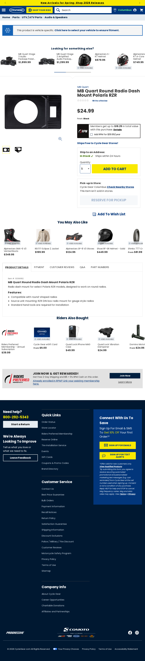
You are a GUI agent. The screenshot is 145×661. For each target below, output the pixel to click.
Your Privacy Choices (68, 649)
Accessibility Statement (126, 649)
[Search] (83, 10)
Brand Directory (50, 468)
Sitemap (46, 570)
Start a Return (20, 424)
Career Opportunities (53, 599)
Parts (15, 17)
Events (45, 451)
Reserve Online (50, 439)
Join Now (125, 375)
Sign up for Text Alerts (120, 455)
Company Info (54, 587)
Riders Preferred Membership (57, 433)
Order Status (48, 422)
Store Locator (49, 427)
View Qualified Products (111, 466)
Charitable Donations (53, 605)
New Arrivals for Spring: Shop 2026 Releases (72, 2)
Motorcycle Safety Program (56, 553)
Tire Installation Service (54, 445)
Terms (123, 494)
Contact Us (48, 488)
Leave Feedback (20, 458)
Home (6, 17)
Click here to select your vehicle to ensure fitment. (87, 30)
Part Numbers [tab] (100, 267)
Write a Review (99, 100)
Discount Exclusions (52, 535)
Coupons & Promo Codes (55, 463)
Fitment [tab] (39, 267)
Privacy (131, 494)
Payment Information (53, 506)
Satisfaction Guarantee (54, 524)
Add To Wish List (111, 214)
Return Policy (48, 518)
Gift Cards (47, 457)
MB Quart (83, 87)
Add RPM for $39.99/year (107, 134)
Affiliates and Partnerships (56, 611)
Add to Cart (114, 169)
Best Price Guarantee (53, 494)
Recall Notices (49, 512)
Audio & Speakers (56, 17)
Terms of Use (49, 565)
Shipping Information (53, 529)
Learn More (125, 382)
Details (117, 129)
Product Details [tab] (16, 267)
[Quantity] (85, 168)
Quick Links (51, 415)
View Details (39, 180)
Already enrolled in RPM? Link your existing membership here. (66, 382)
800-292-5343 (15, 417)
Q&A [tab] (82, 267)
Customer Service (57, 482)
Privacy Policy (49, 559)
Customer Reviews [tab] (62, 267)
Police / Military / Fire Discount (58, 541)
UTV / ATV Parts (32, 17)
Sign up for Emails (120, 445)
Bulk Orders (48, 500)
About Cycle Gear (51, 593)
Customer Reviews (52, 547)
